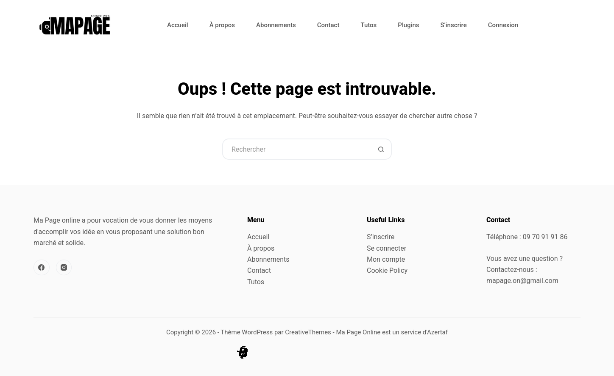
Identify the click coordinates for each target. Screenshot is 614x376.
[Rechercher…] (296, 149)
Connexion (503, 25)
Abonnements (276, 25)
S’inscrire (453, 25)
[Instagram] (64, 268)
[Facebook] (41, 268)
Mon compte (386, 259)
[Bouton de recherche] (381, 149)
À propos (222, 25)
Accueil (177, 25)
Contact (328, 25)
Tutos (368, 25)
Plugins (408, 25)
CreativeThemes (308, 332)
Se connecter (386, 248)
